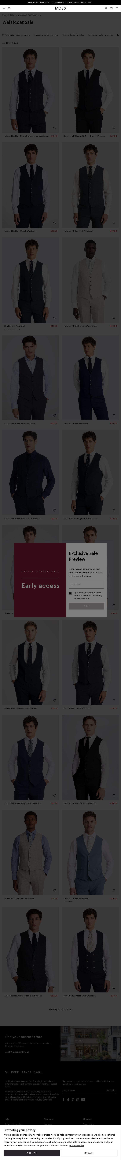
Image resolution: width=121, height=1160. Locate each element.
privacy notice (76, 1145)
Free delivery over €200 (38, 2)
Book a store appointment (79, 2)
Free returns (58, 2)
